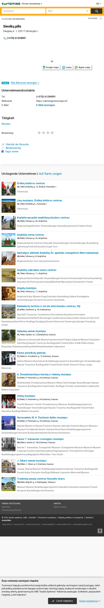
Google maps (51, 67)
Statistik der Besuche (15, 144)
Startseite (6, 552)
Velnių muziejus (26, 441)
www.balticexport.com (82, 570)
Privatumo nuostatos (47, 563)
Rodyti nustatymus (89, 601)
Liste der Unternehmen (13, 19)
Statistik (89, 563)
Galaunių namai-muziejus (31, 376)
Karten (57, 549)
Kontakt (32, 563)
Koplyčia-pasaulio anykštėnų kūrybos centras (43, 263)
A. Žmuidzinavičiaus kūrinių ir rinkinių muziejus (44, 420)
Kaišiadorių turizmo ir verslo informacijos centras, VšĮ (48, 351)
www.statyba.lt (48, 570)
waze (67, 67)
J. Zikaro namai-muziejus (31, 506)
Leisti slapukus (62, 600)
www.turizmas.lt (33, 570)
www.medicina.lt (64, 570)
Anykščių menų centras (30, 280)
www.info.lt (6, 570)
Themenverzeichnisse (11, 556)
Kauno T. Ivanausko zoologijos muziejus (40, 484)
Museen (6, 123)
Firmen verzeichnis (32, 3)
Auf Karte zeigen (50, 219)
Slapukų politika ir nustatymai (70, 563)
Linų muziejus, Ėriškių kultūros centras (39, 246)
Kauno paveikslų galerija (31, 398)
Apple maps (82, 67)
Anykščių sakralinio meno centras (36, 315)
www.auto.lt (19, 570)
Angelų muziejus (26, 333)
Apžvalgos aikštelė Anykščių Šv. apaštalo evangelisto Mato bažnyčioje (58, 298)
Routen (63, 552)
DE (98, 3)
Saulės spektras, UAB (18, 563)
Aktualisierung (11, 147)
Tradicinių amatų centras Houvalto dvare (41, 524)
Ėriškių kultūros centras (31, 228)
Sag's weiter (10, 151)
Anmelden (6, 566)
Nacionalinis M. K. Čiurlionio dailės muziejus (42, 463)
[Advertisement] (52, 186)
